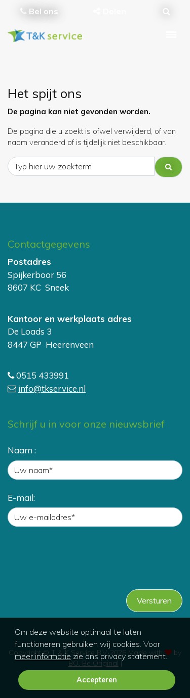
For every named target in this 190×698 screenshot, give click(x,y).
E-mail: (21, 497)
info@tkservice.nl (52, 388)
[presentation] (85, 561)
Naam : (22, 450)
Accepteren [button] (97, 679)
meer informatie (43, 656)
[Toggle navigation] (171, 35)
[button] (170, 657)
